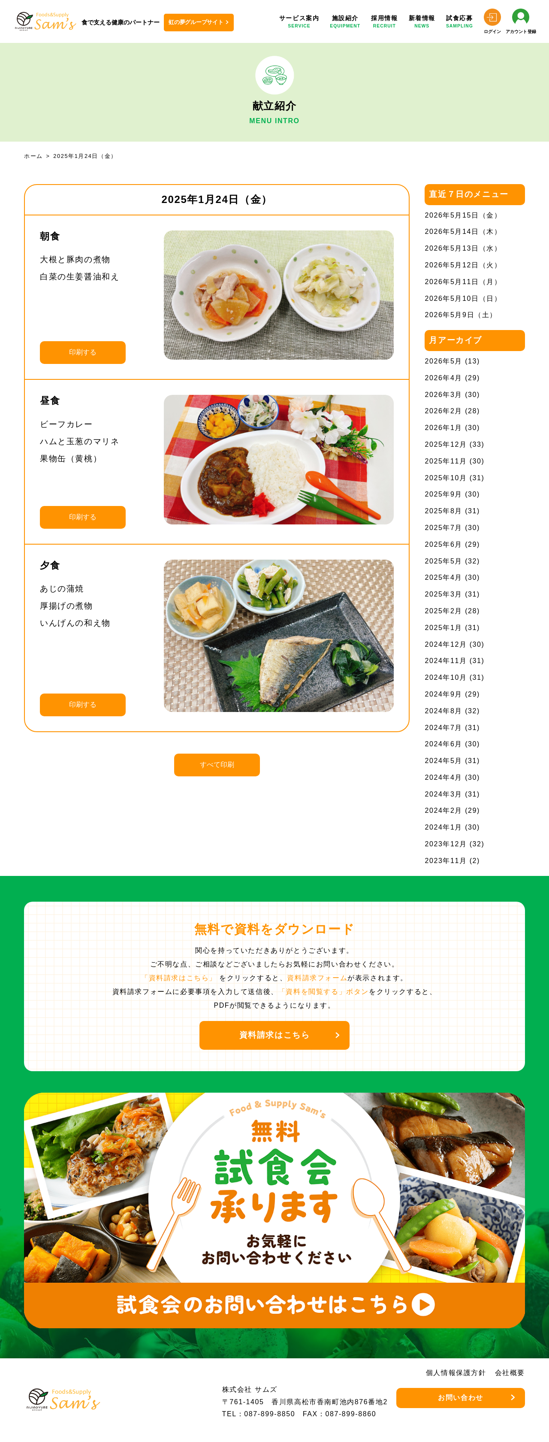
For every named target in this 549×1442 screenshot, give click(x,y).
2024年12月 (446, 644)
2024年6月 (443, 744)
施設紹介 (345, 22)
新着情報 (422, 22)
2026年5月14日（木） (463, 231)
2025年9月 (443, 494)
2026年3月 (443, 394)
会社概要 (510, 1372)
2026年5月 (443, 361)
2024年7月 (443, 727)
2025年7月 (443, 527)
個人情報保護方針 (456, 1372)
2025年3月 (443, 594)
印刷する (83, 352)
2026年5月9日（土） (461, 314)
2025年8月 (443, 511)
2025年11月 (446, 461)
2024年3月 (443, 794)
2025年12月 (446, 444)
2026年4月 (443, 378)
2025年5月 (443, 561)
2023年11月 (446, 860)
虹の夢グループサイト (196, 22)
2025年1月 (443, 627)
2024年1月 (443, 827)
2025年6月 (443, 544)
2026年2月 (443, 411)
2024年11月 (446, 660)
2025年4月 (443, 577)
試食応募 (459, 22)
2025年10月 (446, 478)
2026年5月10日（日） (463, 298)
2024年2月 (443, 810)
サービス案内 (299, 22)
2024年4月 (443, 777)
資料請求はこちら (274, 1034)
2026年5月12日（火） (463, 265)
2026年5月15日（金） (463, 215)
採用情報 (384, 22)
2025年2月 (443, 611)
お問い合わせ (460, 1397)
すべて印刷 (217, 764)
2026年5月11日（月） (463, 281)
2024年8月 (443, 711)
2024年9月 (443, 694)
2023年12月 (446, 844)
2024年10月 (446, 677)
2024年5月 (443, 760)
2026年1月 (443, 427)
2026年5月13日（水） (463, 248)
